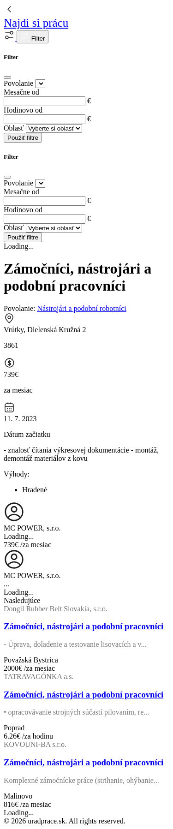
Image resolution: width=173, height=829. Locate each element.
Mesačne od (21, 92)
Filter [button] (32, 36)
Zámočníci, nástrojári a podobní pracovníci (83, 626)
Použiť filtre (22, 137)
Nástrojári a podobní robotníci (81, 308)
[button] (10, 38)
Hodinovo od (23, 110)
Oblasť (14, 128)
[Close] (7, 77)
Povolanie (18, 83)
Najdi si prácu (36, 23)
